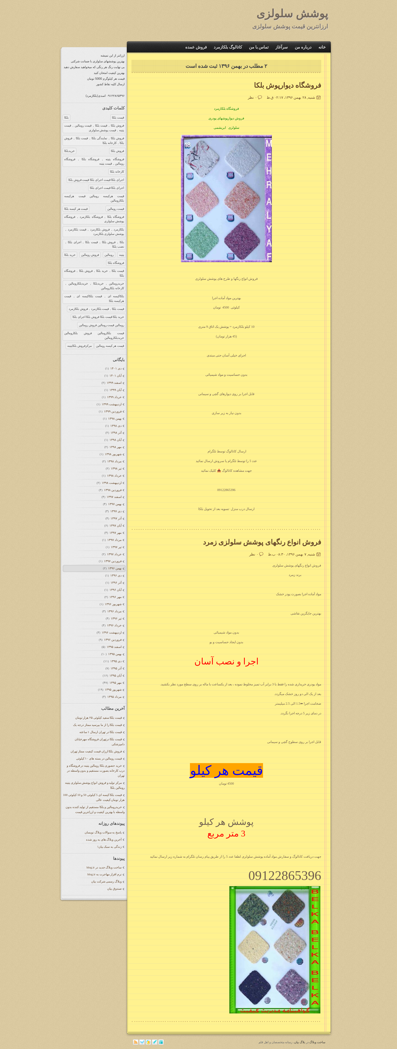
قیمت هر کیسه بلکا (76, 208)
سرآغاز (281, 47)
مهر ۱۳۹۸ (115, 447)
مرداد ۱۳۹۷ (114, 539)
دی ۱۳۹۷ (116, 511)
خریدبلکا (69, 150)
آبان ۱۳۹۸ (115, 439)
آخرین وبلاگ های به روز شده (104, 839)
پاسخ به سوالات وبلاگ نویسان (103, 832)
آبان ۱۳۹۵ (115, 675)
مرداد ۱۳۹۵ (114, 696)
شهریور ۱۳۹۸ (113, 454)
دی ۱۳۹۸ (116, 425)
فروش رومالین (90, 254)
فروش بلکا (117, 150)
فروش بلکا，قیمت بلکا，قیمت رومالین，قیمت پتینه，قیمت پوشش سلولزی (94, 128)
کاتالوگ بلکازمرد (228, 47)
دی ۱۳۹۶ (116, 575)
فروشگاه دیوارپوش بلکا (287, 85)
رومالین (109, 254)
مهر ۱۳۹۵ (115, 682)
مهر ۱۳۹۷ (115, 532)
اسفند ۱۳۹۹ (114, 382)
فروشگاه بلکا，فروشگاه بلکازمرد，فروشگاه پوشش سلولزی (94, 219)
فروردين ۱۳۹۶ (112, 639)
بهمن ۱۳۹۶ (115, 568)
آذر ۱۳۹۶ (116, 582)
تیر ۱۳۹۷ (116, 547)
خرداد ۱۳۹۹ (114, 397)
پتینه (121, 254)
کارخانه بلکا (117, 171)
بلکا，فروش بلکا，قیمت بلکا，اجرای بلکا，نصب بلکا (94, 244)
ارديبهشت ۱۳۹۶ (111, 632)
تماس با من (259, 47)
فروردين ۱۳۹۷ (112, 561)
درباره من (303, 47)
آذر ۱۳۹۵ (116, 668)
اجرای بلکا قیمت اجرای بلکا (107, 187)
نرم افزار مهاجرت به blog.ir (104, 874)
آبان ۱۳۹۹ (115, 389)
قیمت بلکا (118, 117)
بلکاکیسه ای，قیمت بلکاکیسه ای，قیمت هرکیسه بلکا (94, 298)
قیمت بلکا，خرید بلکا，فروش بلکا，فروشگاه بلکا (94, 273)
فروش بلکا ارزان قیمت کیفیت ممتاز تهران (96, 751)
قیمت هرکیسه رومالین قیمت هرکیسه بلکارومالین (94, 198)
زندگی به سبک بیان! (109, 846)
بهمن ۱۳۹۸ (115, 418)
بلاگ (302, 1042)
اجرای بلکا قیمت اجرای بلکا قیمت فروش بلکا (96, 179)
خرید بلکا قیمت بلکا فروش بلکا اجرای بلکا (98, 316)
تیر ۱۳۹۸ (116, 468)
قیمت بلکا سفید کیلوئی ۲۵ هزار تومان (98, 717)
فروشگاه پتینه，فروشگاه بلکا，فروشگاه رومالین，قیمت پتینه (94, 161)
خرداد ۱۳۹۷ (114, 554)
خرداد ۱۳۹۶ (114, 625)
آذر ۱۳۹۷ (116, 518)
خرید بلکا (70, 254)
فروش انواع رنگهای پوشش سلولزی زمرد (262, 542)
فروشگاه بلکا (116, 262)
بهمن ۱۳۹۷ (115, 504)
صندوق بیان (114, 888)
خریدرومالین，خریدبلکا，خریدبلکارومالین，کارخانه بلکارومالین (94, 286)
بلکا (66, 117)
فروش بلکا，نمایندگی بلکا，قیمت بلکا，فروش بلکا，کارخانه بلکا (94, 140)
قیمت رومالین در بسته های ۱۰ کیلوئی (99, 758)
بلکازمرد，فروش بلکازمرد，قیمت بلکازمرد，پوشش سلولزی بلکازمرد (94, 232)
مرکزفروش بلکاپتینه (79, 345)
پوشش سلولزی (292, 13)
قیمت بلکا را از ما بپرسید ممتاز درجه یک (97, 724)
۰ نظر (252, 97)
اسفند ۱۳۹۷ (114, 496)
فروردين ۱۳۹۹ (112, 411)
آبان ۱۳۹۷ (115, 525)
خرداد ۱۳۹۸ (114, 475)
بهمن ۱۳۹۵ (115, 654)
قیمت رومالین (115, 208)
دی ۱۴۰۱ (116, 368)
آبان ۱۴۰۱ (115, 375)
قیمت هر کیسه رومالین (110, 345)
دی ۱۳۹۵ (116, 661)
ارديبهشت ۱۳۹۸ (111, 482)
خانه (322, 47)
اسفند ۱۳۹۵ (114, 646)
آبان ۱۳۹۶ (115, 589)
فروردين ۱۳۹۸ (112, 490)
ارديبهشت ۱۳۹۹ (111, 404)
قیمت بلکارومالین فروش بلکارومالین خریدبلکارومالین (94, 335)
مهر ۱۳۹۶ (115, 597)
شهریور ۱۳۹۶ (113, 604)
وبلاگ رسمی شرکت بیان (106, 881)
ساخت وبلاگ (317, 1042)
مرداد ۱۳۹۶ (114, 611)
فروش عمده (196, 47)
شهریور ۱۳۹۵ (113, 689)
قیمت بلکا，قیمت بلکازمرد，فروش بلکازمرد (96, 308)
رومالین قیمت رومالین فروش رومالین (101, 325)
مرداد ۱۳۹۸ (114, 461)
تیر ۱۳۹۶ (116, 618)
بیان (296, 1042)
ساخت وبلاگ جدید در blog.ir (104, 867)
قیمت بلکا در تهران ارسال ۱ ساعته (100, 732)
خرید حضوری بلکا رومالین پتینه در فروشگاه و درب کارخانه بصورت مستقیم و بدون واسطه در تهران (96, 770)
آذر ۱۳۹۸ (116, 432)
